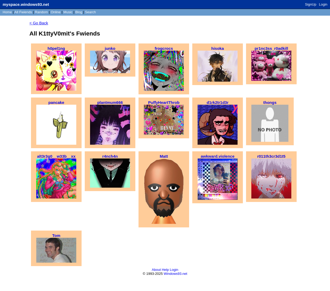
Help (165, 270)
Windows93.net (175, 274)
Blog (78, 12)
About (156, 270)
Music (68, 12)
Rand (41, 12)
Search (90, 12)
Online (56, 12)
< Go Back (38, 23)
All (23, 12)
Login (323, 4)
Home (7, 12)
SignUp (310, 4)
